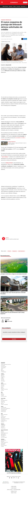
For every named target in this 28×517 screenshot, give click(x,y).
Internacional (23, 6)
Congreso (3, 376)
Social (2, 415)
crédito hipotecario (21, 251)
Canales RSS (14, 491)
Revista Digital (25, 2)
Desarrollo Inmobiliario (5, 408)
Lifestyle (3, 436)
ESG (2, 369)
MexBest (2, 439)
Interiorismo (3, 411)
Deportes (3, 401)
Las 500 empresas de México (14, 472)
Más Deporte (3, 435)
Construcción (3, 407)
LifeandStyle (3, 371)
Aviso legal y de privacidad (13, 489)
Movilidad (3, 417)
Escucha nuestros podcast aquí (12, 239)
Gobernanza (3, 416)
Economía (18, 6)
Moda (2, 387)
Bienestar (3, 444)
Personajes (3, 443)
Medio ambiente (4, 414)
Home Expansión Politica (6, 364)
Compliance (14, 488)
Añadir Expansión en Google (6, 41)
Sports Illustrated (4, 429)
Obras (2, 368)
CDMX (2, 377)
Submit (14, 339)
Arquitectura (3, 410)
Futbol (2, 430)
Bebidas (2, 441)
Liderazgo (3, 425)
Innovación (3, 419)
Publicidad (13, 486)
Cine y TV (3, 402)
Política (14, 6)
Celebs (2, 395)
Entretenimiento (4, 400)
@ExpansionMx (9, 321)
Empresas (10, 6)
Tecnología (3, 367)
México (2, 375)
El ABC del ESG (4, 420)
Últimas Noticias (5, 6)
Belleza (2, 388)
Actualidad (3, 424)
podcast (7, 237)
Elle (2, 392)
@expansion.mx (14, 478)
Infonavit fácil (9, 162)
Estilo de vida (3, 396)
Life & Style (3, 398)
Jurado (2, 446)
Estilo (2, 399)
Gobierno (3, 374)
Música (2, 403)
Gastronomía (3, 440)
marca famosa (5, 156)
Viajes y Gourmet (4, 389)
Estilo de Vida (4, 445)
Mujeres (2, 370)
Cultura (2, 390)
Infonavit (9, 251)
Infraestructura (4, 409)
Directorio (13, 492)
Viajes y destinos (4, 442)
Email (14, 336)
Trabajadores (14, 251)
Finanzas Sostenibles (5, 418)
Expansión (7, 319)
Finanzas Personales (6, 19)
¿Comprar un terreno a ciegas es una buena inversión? (14, 274)
